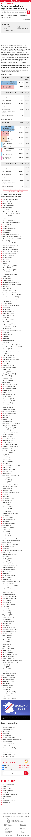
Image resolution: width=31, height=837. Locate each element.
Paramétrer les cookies (18, 816)
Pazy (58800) (6, 363)
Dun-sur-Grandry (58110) (9, 527)
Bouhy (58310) (6, 309)
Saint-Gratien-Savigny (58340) (10, 590)
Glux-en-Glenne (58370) (9, 631)
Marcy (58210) (6, 548)
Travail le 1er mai (7, 805)
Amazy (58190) (6, 430)
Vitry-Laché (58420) (7, 615)
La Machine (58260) (7, 205)
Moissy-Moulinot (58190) (9, 698)
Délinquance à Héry (8, 743)
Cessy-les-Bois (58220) (8, 594)
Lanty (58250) (6, 573)
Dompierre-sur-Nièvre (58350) (11, 465)
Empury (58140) (6, 650)
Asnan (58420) (6, 579)
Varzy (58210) (6, 241)
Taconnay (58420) (7, 652)
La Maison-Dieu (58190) (9, 596)
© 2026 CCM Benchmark (23, 818)
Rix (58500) (5, 515)
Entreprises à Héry (7, 752)
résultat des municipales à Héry (17, 62)
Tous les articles (12, 815)
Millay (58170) (6, 307)
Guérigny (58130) (7, 207)
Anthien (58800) (7, 480)
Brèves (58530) (6, 396)
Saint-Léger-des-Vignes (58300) (11, 222)
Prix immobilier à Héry (8, 754)
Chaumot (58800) (6, 17)
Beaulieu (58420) (7, 536)
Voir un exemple (24, 765)
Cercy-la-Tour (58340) (8, 220)
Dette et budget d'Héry (8, 737)
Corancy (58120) (6, 372)
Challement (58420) (8, 681)
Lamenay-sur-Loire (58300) (10, 662)
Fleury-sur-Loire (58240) (9, 413)
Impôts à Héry (6, 735)
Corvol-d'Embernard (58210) (10, 586)
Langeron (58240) (7, 334)
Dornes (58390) (6, 226)
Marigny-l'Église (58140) (9, 374)
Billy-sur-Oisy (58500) (8, 324)
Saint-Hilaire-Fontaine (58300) (10, 476)
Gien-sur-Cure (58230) (8, 627)
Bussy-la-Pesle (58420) (8, 677)
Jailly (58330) (6, 665)
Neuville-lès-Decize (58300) (10, 432)
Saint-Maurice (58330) (8, 675)
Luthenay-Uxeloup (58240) (9, 266)
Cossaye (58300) (7, 257)
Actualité (5, 765)
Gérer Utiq (26, 816)
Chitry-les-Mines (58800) (9, 426)
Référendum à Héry (8, 756)
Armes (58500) (6, 382)
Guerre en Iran (7, 788)
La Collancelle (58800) (8, 498)
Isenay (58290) (6, 613)
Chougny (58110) (7, 640)
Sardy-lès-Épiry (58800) (9, 598)
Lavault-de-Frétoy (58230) (9, 654)
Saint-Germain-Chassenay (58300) (12, 347)
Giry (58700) (5, 455)
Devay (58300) (6, 301)
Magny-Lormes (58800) (9, 658)
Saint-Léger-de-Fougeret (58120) (11, 330)
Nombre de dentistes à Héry (10, 750)
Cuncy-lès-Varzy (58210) (9, 575)
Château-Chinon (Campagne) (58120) (12, 284)
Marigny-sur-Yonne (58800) (10, 446)
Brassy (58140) (6, 276)
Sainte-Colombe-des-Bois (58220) (12, 550)
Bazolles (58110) (6, 369)
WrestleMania (7, 796)
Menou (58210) (6, 467)
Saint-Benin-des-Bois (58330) (10, 444)
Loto (4, 798)
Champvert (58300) (8, 247)
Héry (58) (5, 725)
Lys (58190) (5, 609)
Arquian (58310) (6, 286)
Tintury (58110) (6, 502)
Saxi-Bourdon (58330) (8, 386)
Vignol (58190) (6, 671)
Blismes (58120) (6, 459)
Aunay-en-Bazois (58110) (9, 411)
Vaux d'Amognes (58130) (9, 293)
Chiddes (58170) (6, 328)
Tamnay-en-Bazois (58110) (9, 486)
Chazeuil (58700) (7, 669)
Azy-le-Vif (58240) (7, 442)
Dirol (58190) (5, 606)
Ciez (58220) (5, 318)
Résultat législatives (9, 3)
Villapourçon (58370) (8, 311)
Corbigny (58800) (7, 230)
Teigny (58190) (6, 588)
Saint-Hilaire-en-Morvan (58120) (11, 423)
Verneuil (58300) (7, 376)
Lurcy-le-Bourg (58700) (8, 380)
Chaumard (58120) (7, 440)
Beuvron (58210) (7, 633)
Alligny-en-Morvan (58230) (9, 270)
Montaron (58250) (7, 507)
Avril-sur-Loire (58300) (8, 401)
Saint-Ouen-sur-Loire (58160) (10, 297)
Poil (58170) (5, 521)
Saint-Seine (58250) (7, 461)
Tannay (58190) (6, 288)
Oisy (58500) (5, 353)
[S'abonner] (15, 773)
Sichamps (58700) (7, 471)
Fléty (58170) (6, 625)
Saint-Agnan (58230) (8, 546)
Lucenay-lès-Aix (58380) (9, 243)
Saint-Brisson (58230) (8, 394)
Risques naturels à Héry (9, 748)
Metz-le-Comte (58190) (8, 469)
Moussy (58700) (6, 602)
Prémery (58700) (7, 216)
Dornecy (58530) (7, 303)
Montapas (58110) (7, 378)
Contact (6, 815)
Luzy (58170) (5, 209)
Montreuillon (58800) (8, 399)
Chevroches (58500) (8, 592)
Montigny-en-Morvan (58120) (10, 359)
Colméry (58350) (7, 390)
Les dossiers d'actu (8, 770)
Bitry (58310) (5, 342)
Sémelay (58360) (7, 419)
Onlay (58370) (6, 494)
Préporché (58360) (7, 434)
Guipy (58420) (24, 15)
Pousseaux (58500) (7, 453)
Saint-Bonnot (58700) (8, 523)
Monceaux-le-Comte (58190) (10, 565)
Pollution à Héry (6, 746)
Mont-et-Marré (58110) (8, 519)
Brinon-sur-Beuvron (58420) (10, 484)
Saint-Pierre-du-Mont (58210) (10, 492)
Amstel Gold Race (8, 790)
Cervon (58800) (6, 278)
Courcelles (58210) (7, 407)
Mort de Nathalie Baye (9, 784)
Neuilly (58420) (6, 600)
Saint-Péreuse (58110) (8, 438)
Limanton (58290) (7, 403)
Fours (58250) (6, 272)
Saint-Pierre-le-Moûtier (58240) (11, 214)
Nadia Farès (6, 786)
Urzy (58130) (5, 218)
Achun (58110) (6, 505)
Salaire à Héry (6, 733)
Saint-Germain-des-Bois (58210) (11, 581)
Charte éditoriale (20, 813)
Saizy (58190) (6, 457)
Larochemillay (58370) (8, 409)
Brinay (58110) (6, 534)
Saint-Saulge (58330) (8, 255)
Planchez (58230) (7, 349)
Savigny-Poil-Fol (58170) (9, 604)
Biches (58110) (6, 392)
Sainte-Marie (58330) (8, 635)
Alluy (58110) (5, 322)
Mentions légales (5, 818)
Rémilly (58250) (6, 511)
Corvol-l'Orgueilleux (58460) (10, 251)
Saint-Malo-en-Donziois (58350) (11, 540)
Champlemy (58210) (8, 340)
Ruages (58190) (6, 638)
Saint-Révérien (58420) (8, 451)
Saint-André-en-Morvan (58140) (11, 345)
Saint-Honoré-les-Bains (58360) (11, 253)
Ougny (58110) (6, 696)
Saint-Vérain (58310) (7, 320)
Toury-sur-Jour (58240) (8, 567)
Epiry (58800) (6, 415)
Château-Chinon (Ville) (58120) (10, 212)
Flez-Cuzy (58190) (7, 559)
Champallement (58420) (9, 673)
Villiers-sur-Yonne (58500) (9, 384)
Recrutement (23, 815)
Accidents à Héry (7, 741)
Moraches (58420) (7, 563)
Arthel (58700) (6, 623)
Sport (4, 767)
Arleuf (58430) (6, 263)
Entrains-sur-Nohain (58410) (10, 249)
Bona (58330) (6, 361)
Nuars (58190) (6, 478)
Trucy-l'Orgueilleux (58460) (10, 428)
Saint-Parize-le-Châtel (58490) (10, 234)
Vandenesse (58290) (8, 365)
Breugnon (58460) (7, 517)
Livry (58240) (6, 261)
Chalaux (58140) (6, 644)
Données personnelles (7, 816)
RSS (18, 815)
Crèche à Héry (6, 731)
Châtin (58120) (6, 646)
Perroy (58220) (6, 529)
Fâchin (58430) (6, 611)
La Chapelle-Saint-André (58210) (11, 351)
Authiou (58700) (6, 687)
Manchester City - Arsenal (10, 794)
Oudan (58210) (6, 552)
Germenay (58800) (13, 15)
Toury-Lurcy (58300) (8, 313)
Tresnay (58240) (7, 561)
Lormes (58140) (6, 232)
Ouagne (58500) (6, 525)
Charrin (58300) (6, 268)
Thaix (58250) (6, 683)
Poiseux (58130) (6, 338)
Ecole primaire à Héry (8, 727)
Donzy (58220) (6, 224)
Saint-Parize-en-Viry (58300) (10, 544)
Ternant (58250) (6, 482)
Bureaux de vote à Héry (9, 30)
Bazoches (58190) (7, 488)
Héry (18, 27)
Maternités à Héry (7, 729)
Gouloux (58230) (7, 500)
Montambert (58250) (8, 584)
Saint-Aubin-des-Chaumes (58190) (12, 660)
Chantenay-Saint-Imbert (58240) (11, 239)
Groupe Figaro (13, 818)
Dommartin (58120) (8, 509)
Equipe (14, 813)
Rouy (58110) (5, 259)
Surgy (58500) (6, 336)
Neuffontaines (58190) (8, 621)
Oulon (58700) (6, 667)
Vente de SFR (6, 802)
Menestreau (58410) (8, 617)
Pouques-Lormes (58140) (9, 538)
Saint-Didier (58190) (7, 694)
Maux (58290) (6, 532)
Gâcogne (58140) (7, 436)
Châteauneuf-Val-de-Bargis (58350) (12, 299)
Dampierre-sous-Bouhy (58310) (11, 305)
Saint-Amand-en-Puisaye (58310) (11, 236)
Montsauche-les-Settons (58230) (11, 295)
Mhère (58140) (6, 405)
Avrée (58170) (6, 642)
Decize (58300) (6, 201)
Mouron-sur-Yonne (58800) (10, 629)
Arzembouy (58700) (8, 656)
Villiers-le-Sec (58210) (8, 679)
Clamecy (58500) (7, 203)
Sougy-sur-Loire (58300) (9, 280)
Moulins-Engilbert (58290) (9, 228)
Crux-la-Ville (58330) (8, 315)
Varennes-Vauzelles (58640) (10, 199)
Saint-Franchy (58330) (8, 648)
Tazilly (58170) (6, 463)
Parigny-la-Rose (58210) (9, 692)
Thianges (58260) (7, 473)
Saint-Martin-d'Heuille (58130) (10, 282)
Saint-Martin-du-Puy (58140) (10, 367)
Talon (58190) (6, 690)
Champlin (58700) (7, 685)
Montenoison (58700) (8, 569)
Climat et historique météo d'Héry (12, 739)
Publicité (27, 813)
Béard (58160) (6, 496)
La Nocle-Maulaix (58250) (9, 388)
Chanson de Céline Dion (9, 800)
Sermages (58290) (7, 448)
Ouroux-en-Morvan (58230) (10, 274)
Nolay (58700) (6, 332)
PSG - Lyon (6, 792)
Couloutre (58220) (7, 421)
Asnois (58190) (6, 542)
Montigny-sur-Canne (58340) (10, 513)
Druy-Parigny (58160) (8, 355)
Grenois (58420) (6, 619)
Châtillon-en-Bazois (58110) (10, 245)
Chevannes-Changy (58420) (10, 554)
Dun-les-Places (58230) (9, 326)
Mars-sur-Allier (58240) (8, 357)
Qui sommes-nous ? (6, 813)
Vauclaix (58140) (6, 557)
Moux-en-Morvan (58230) (9, 290)
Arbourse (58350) (7, 571)
